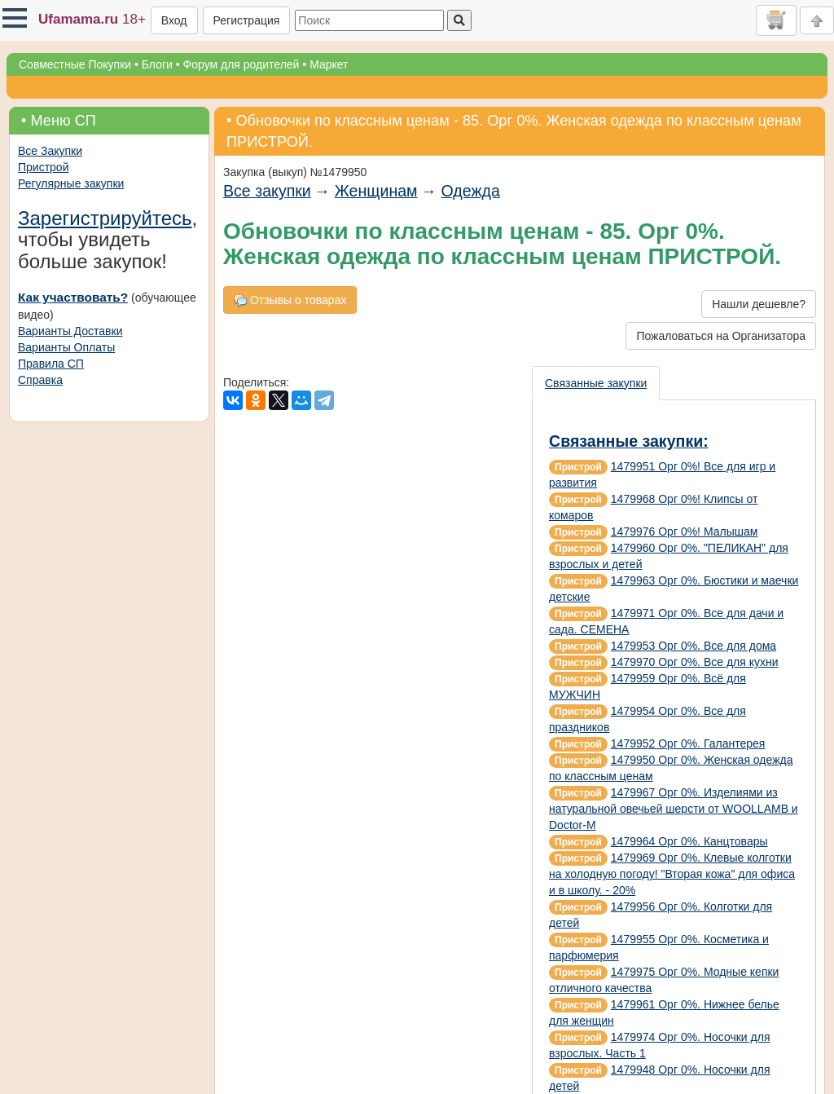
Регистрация (246, 20)
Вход (174, 20)
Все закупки (267, 191)
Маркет (328, 64)
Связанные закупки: (629, 441)
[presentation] (596, 383)
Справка (40, 379)
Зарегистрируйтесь (105, 218)
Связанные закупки (596, 383)
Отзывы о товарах (290, 300)
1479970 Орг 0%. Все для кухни (695, 661)
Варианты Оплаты (66, 347)
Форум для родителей (241, 64)
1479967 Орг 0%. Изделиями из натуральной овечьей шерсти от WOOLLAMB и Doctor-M (673, 809)
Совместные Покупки (75, 64)
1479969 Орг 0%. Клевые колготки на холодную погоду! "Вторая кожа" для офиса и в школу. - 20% (672, 874)
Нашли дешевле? (758, 304)
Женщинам (376, 191)
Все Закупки (50, 150)
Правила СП (51, 363)
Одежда (470, 191)
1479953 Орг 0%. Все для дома (693, 645)
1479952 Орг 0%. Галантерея (688, 743)
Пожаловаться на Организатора (720, 335)
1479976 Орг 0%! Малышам (684, 531)
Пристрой (43, 167)
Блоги (157, 64)
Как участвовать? (73, 297)
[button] (14, 18)
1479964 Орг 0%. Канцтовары (689, 841)
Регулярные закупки (71, 183)
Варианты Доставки (70, 330)
